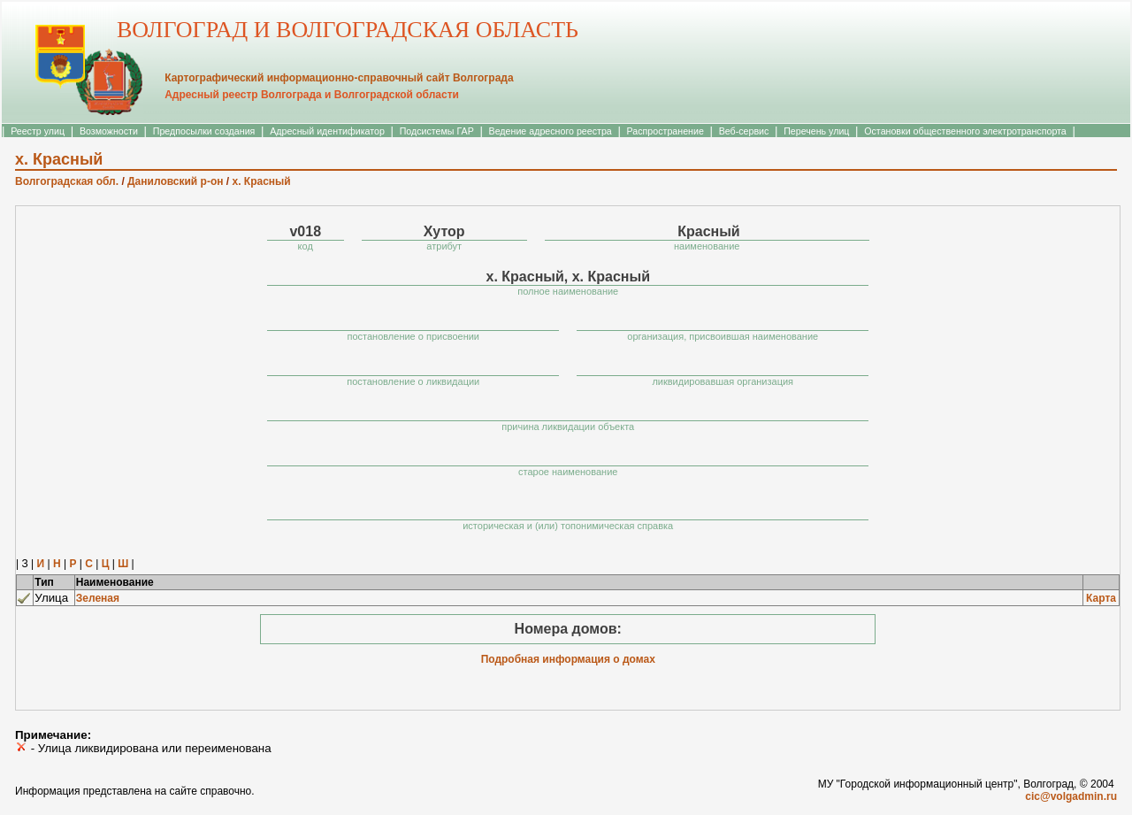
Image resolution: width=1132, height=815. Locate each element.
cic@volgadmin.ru (1071, 796)
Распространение (665, 131)
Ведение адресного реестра (550, 131)
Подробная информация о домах (568, 659)
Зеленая (97, 598)
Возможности (109, 131)
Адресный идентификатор (327, 131)
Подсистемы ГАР (437, 131)
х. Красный (261, 181)
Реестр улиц (37, 131)
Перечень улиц (816, 131)
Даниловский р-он (175, 181)
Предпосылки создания (204, 131)
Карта (1101, 598)
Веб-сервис (744, 131)
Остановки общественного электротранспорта (964, 131)
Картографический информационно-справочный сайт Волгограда (338, 78)
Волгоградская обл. (67, 181)
